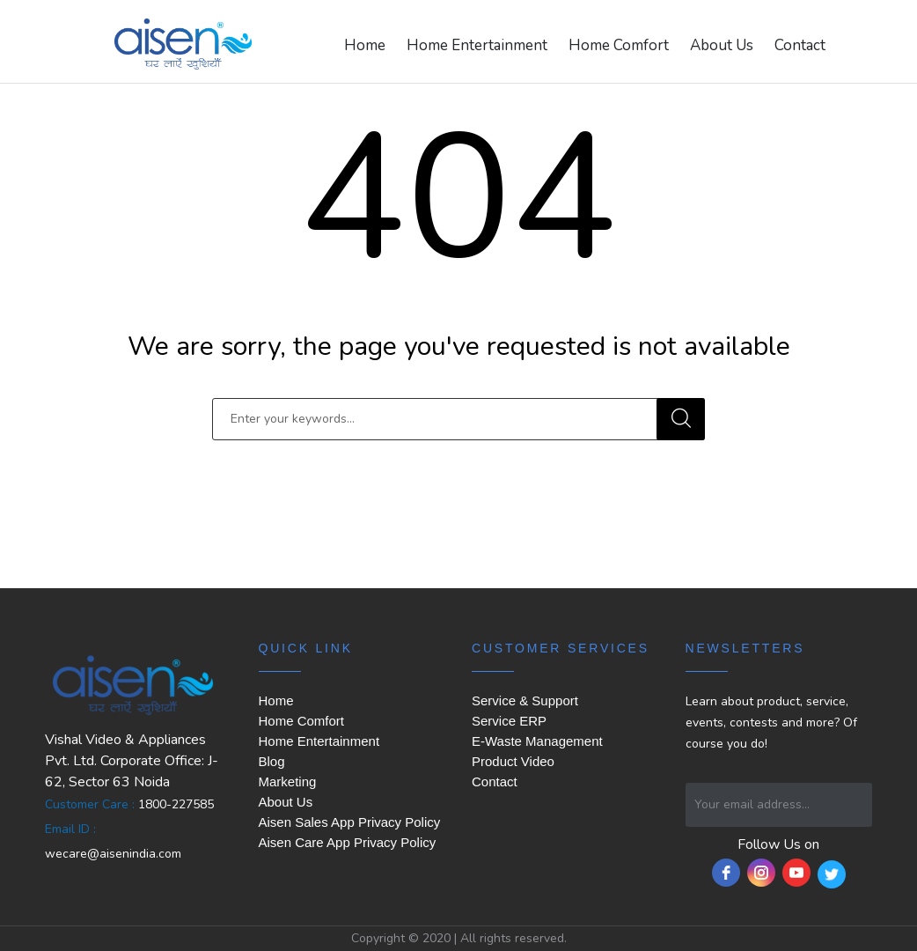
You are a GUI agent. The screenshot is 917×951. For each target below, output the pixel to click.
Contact (799, 45)
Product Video (513, 761)
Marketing (288, 781)
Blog (272, 761)
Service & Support (525, 700)
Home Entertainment (477, 45)
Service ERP (509, 720)
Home (364, 45)
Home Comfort (619, 45)
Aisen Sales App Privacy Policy (350, 822)
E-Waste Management (537, 741)
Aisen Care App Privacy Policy (347, 842)
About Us (721, 45)
